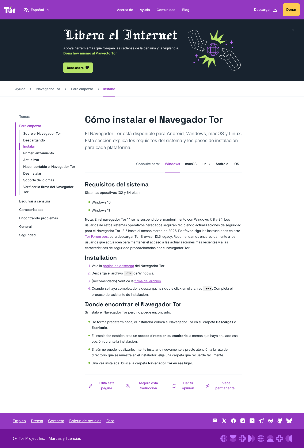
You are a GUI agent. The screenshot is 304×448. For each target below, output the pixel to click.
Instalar (29, 146)
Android (222, 164)
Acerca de (125, 10)
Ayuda (145, 10)
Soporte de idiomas (38, 180)
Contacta (56, 421)
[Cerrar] (293, 30)
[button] (103, 385)
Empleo (19, 421)
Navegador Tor (48, 89)
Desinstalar (32, 173)
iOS (236, 164)
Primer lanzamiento (38, 153)
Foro (110, 421)
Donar (291, 9)
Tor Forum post (97, 236)
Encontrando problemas (38, 218)
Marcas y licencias (65, 438)
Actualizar (31, 160)
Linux (206, 164)
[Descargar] (265, 9)
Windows (172, 164)
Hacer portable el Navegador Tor (49, 166)
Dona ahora (78, 67)
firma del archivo (147, 281)
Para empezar (82, 89)
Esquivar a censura (34, 201)
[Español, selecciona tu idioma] (37, 9)
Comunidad (166, 10)
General (25, 226)
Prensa (37, 421)
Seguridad (27, 235)
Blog (185, 10)
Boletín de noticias (85, 421)
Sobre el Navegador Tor (42, 133)
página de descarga (118, 266)
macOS (191, 164)
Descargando (34, 140)
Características (31, 210)
